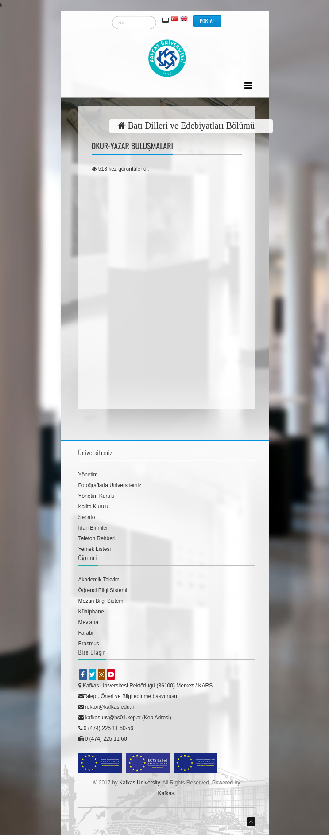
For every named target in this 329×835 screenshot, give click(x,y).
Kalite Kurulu (93, 506)
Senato (86, 517)
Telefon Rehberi (97, 538)
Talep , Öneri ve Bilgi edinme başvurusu (127, 696)
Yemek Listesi (94, 549)
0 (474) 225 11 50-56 (105, 728)
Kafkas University (139, 783)
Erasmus (88, 643)
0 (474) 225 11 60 (102, 739)
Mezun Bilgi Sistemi (101, 601)
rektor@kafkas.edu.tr (106, 707)
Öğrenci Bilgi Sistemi (103, 590)
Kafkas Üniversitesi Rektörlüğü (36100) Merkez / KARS (145, 686)
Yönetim (88, 475)
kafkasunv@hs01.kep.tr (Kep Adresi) (124, 717)
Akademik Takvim (99, 580)
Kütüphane (91, 612)
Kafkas (166, 793)
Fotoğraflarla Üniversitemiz (110, 485)
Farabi (85, 633)
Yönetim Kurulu (96, 496)
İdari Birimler (93, 528)
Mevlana (88, 622)
